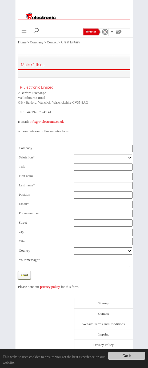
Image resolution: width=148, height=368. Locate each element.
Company (36, 42)
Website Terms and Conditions (103, 326)
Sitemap (103, 305)
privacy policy (50, 288)
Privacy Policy (103, 346)
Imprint (103, 336)
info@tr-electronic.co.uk (47, 122)
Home (22, 42)
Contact (52, 42)
